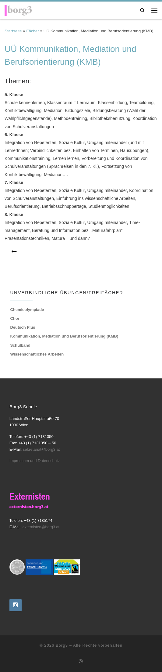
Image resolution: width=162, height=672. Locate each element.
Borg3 (62, 645)
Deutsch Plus (22, 327)
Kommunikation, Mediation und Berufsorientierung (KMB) (64, 336)
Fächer (32, 31)
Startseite (13, 31)
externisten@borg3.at (41, 527)
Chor (14, 318)
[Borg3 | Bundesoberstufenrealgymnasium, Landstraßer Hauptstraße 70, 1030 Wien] (18, 9)
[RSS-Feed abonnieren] (81, 661)
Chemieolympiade (27, 309)
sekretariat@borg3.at (41, 449)
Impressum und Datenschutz (34, 460)
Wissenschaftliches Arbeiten (37, 354)
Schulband (20, 345)
